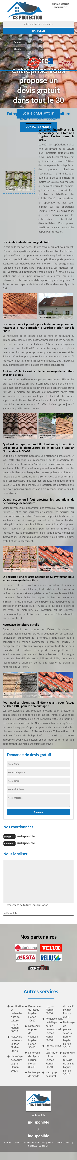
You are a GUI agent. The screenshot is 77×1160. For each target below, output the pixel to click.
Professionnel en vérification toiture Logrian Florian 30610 (51, 1056)
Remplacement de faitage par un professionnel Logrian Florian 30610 (51, 1029)
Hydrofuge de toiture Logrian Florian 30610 (16, 1063)
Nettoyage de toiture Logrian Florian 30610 (16, 1044)
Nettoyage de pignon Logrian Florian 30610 (34, 1060)
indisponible (35, 41)
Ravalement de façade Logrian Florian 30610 (34, 1013)
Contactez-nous (38, 1146)
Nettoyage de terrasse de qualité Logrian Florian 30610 (68, 1063)
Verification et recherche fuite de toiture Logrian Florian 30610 (16, 1019)
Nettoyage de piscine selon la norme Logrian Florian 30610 (68, 1035)
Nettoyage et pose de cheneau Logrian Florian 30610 (34, 1036)
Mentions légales (59, 1143)
